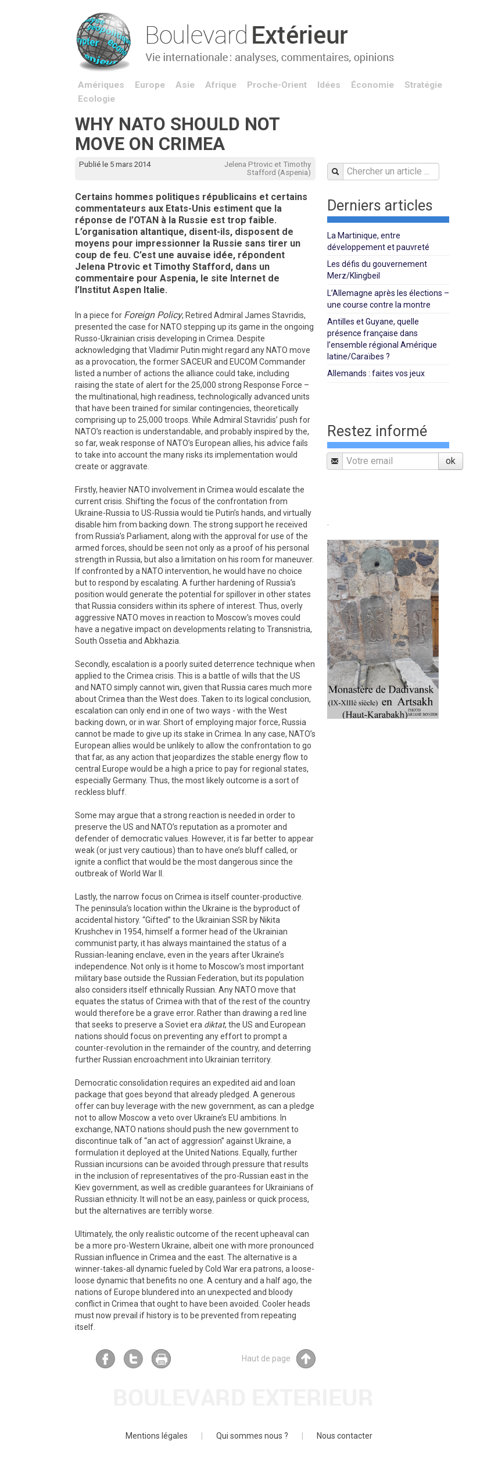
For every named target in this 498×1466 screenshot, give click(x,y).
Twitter (133, 1358)
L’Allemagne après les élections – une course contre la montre (388, 298)
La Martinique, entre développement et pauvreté (378, 241)
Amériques (101, 85)
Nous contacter (344, 1435)
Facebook (105, 1358)
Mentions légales (157, 1435)
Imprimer (161, 1358)
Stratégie (423, 85)
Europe (150, 85)
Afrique (221, 85)
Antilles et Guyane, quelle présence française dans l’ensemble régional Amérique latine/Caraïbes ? (382, 339)
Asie (185, 85)
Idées (329, 85)
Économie (372, 85)
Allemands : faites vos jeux (376, 373)
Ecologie (96, 99)
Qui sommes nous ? (252, 1435)
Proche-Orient (277, 85)
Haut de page (279, 1358)
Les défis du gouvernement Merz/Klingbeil (377, 269)
